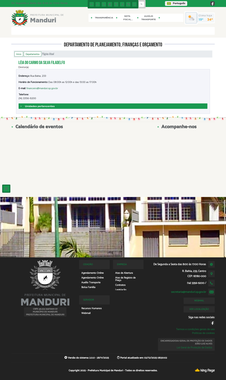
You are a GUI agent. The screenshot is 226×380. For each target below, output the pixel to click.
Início (18, 54)
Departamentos (33, 54)
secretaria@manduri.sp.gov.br (188, 292)
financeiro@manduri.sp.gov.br (42, 88)
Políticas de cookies (203, 333)
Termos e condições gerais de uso (195, 329)
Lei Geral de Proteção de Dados (194, 347)
